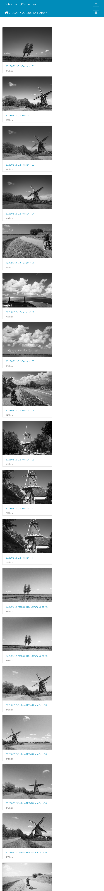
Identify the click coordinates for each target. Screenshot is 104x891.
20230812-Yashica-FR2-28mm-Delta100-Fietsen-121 (78, 774)
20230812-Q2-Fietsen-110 (72, 254)
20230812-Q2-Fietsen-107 (20, 206)
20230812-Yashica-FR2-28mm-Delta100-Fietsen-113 (78, 585)
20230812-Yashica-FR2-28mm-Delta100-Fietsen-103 (78, 348)
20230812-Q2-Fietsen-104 (72, 111)
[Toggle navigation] (96, 4)
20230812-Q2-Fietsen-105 (20, 159)
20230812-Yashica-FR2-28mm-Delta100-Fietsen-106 (26, 443)
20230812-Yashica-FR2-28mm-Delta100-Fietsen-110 (26, 538)
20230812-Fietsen (34, 13)
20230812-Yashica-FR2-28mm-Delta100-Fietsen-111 (78, 538)
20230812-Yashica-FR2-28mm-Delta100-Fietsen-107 (78, 443)
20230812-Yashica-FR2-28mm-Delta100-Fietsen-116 (26, 680)
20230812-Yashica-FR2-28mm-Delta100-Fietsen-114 (26, 632)
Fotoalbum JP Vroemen (20, 4)
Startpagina (6, 13)
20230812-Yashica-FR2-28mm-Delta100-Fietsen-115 (78, 632)
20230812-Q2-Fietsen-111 (20, 301)
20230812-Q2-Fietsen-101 (20, 64)
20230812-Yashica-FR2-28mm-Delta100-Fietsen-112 (26, 585)
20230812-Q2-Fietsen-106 (72, 159)
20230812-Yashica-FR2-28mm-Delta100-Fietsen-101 (78, 301)
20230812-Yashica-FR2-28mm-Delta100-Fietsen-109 (78, 490)
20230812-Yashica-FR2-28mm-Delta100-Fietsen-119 (78, 727)
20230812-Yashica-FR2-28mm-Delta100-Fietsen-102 (26, 348)
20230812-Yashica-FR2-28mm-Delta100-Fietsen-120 (26, 774)
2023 (15, 13)
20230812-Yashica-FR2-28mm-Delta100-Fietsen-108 (26, 490)
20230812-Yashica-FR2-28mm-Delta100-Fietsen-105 (78, 396)
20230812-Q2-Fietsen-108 (72, 206)
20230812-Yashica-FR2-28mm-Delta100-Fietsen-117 (78, 680)
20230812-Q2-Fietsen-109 (20, 254)
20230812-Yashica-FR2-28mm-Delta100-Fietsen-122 (26, 822)
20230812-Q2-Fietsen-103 (20, 111)
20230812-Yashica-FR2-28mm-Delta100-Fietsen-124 (26, 869)
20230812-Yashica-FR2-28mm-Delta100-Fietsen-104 (26, 396)
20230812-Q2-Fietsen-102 (72, 64)
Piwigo (64, 884)
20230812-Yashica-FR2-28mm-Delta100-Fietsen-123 (78, 822)
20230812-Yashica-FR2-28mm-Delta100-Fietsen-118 (26, 727)
